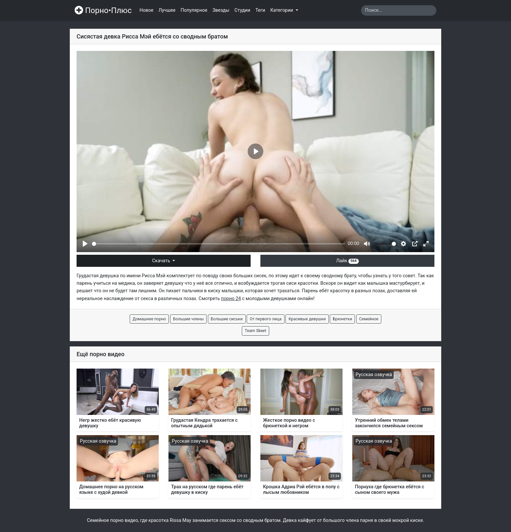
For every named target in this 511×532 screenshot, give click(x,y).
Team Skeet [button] (255, 330)
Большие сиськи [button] (227, 318)
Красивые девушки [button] (307, 318)
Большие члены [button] (188, 318)
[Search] (398, 10)
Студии (242, 10)
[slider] (218, 244)
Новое (146, 10)
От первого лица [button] (266, 318)
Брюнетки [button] (342, 318)
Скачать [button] (161, 261)
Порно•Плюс (103, 10)
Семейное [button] (368, 318)
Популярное (194, 10)
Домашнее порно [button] (149, 318)
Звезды (220, 10)
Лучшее (167, 10)
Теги (260, 10)
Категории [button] (282, 10)
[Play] (85, 243)
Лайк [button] (347, 261)
